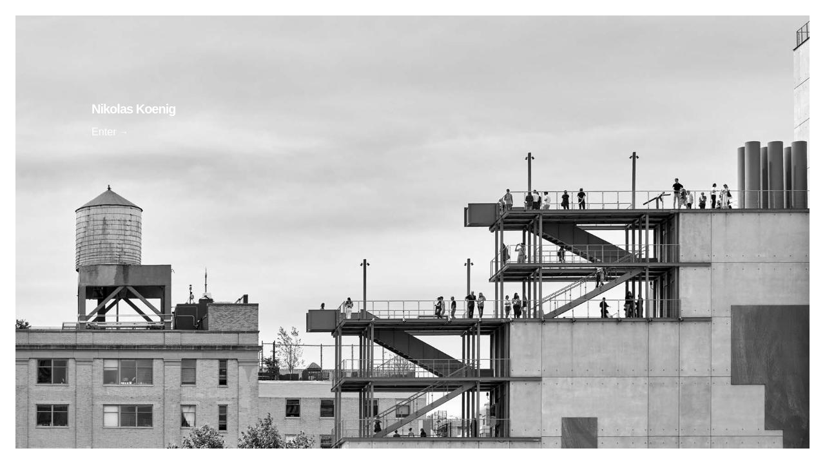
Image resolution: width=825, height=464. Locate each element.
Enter (104, 131)
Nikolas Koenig (133, 109)
